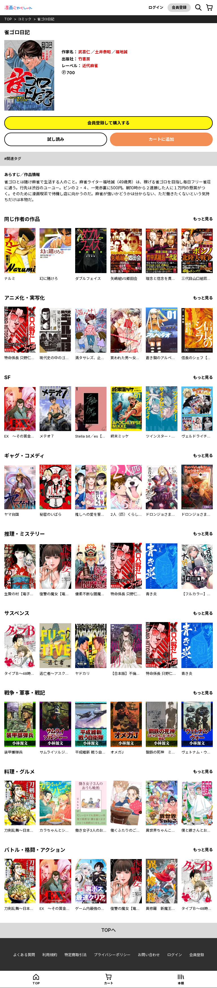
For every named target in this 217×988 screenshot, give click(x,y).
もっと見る (203, 218)
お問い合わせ (149, 954)
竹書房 (84, 58)
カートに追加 (161, 139)
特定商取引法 (75, 954)
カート (108, 983)
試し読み (55, 139)
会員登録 (179, 7)
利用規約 (49, 954)
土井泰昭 (103, 51)
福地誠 (121, 51)
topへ (108, 930)
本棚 (181, 983)
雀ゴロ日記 (45, 19)
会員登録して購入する (108, 123)
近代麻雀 (90, 65)
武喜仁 (84, 51)
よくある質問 (24, 954)
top (8, 19)
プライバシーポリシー (112, 954)
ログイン (156, 7)
